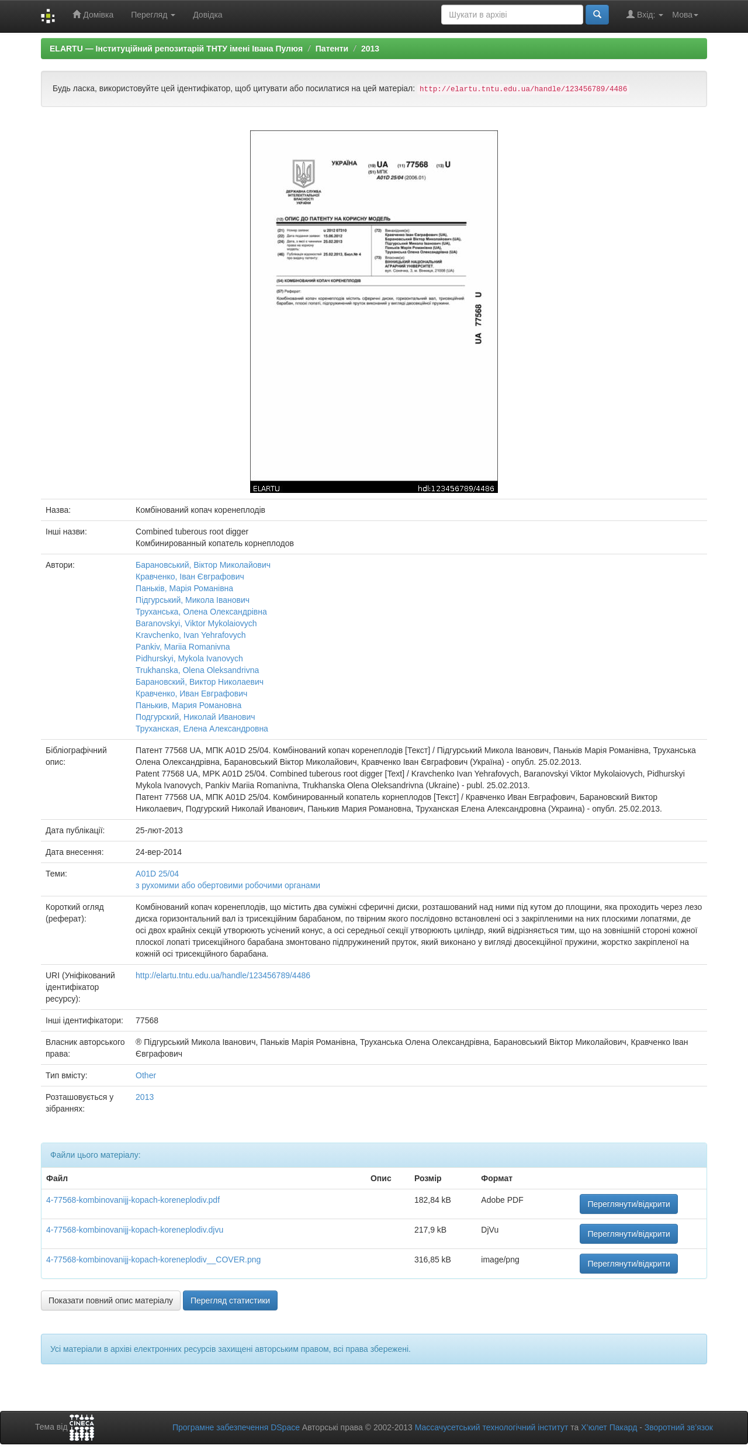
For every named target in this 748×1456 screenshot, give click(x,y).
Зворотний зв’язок (679, 1427)
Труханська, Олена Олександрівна (201, 611)
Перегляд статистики (230, 1300)
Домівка (92, 14)
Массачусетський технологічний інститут (492, 1427)
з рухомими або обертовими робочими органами (228, 885)
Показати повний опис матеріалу (111, 1300)
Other (146, 1075)
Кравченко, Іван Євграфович (190, 576)
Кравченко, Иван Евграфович (191, 693)
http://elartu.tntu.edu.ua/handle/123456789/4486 (223, 975)
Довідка (207, 14)
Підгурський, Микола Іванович (193, 600)
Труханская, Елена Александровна (202, 728)
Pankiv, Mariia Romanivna (183, 646)
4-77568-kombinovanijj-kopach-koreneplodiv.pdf (133, 1200)
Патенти (332, 48)
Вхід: (644, 14)
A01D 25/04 (157, 873)
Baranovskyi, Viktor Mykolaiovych (196, 623)
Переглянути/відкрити (628, 1204)
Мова (685, 14)
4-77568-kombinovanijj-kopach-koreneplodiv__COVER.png (153, 1259)
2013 (370, 48)
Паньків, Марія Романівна (184, 588)
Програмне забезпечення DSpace (236, 1427)
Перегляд (153, 14)
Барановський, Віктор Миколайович (203, 565)
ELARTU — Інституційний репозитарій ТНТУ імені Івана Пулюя (176, 48)
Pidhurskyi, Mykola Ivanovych (189, 658)
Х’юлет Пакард (609, 1427)
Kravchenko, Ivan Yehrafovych (190, 635)
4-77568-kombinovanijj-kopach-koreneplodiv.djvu (134, 1229)
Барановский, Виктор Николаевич (200, 681)
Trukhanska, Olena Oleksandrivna (197, 670)
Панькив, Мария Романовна (188, 705)
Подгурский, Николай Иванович (195, 717)
